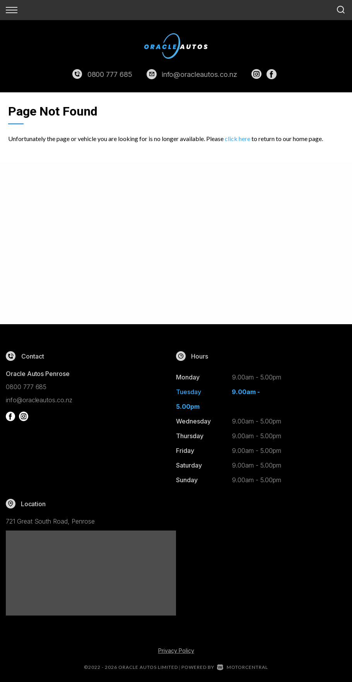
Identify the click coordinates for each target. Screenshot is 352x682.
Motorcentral (242, 667)
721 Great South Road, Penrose (50, 521)
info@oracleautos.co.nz (200, 74)
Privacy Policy (176, 650)
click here (237, 138)
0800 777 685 (109, 74)
